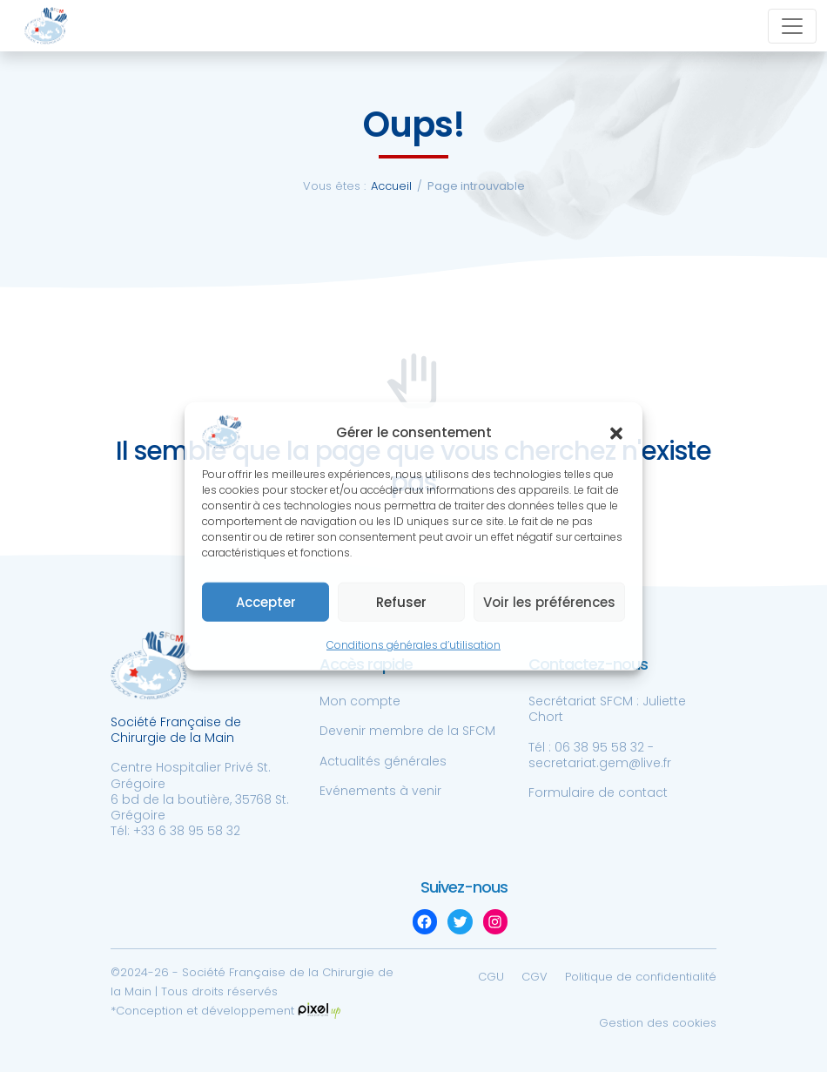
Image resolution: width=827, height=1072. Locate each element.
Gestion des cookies (657, 1023)
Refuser (401, 602)
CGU (491, 976)
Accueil (391, 186)
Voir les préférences (549, 602)
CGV (534, 976)
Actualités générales (383, 761)
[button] (616, 432)
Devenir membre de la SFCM (407, 730)
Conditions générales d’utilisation (413, 644)
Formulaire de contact (598, 792)
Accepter (266, 602)
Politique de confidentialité (640, 976)
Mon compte (359, 701)
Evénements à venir (380, 790)
